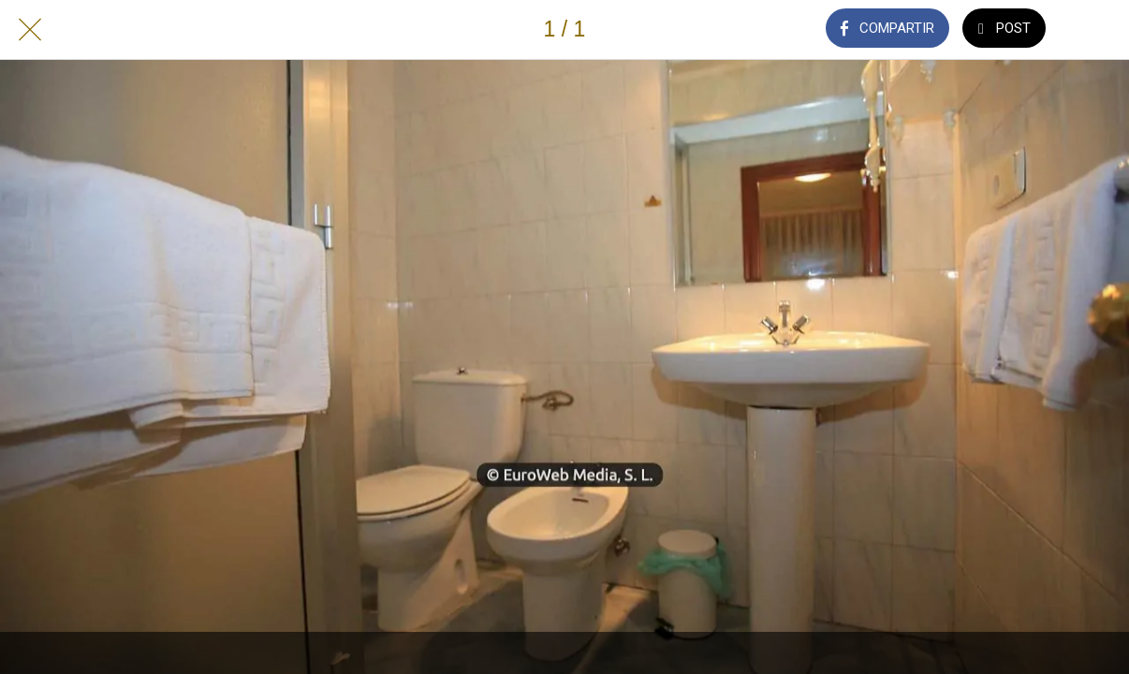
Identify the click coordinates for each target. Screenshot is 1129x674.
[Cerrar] (30, 30)
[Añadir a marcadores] (1099, 29)
